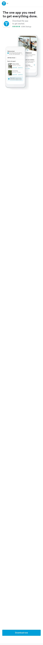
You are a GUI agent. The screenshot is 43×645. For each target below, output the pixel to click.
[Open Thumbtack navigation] (5, 3)
